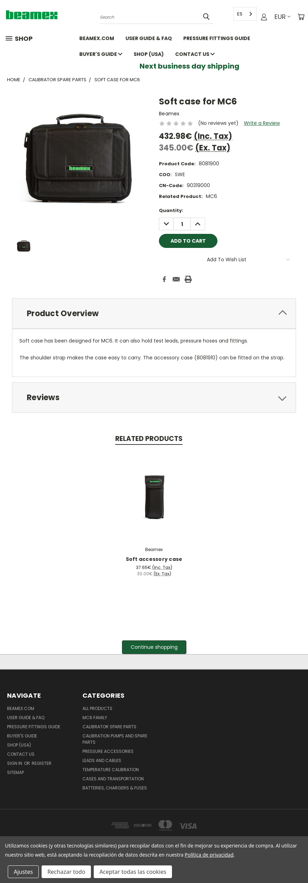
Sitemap (15, 772)
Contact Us (195, 54)
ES (239, 14)
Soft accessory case (154, 559)
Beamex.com (96, 38)
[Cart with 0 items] (300, 16)
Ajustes (23, 872)
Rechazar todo (66, 872)
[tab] (154, 313)
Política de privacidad (209, 854)
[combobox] (245, 14)
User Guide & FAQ (148, 38)
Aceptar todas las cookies (132, 872)
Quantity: (171, 210)
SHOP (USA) (149, 54)
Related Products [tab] (149, 438)
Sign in (15, 763)
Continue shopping (154, 647)
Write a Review (262, 123)
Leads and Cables (101, 760)
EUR (282, 16)
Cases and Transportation (113, 779)
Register (41, 763)
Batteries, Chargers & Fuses (114, 788)
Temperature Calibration (110, 770)
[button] (154, 647)
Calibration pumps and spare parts (114, 739)
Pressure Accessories (108, 751)
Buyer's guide (100, 54)
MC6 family (94, 718)
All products (97, 708)
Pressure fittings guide (216, 38)
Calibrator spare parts (109, 727)
